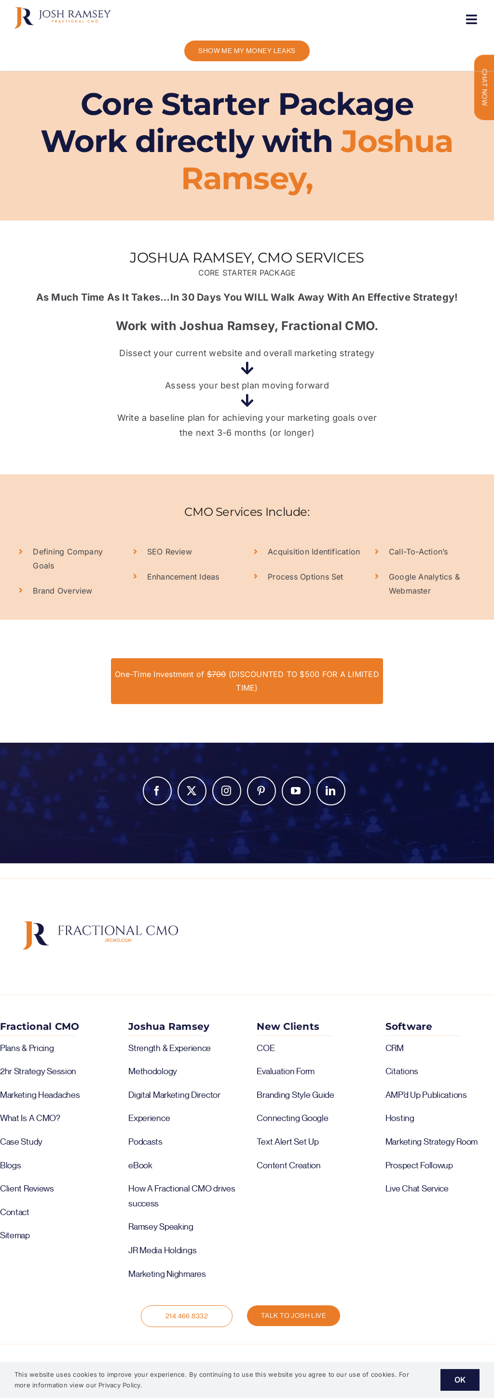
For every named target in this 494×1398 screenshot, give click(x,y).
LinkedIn (330, 790)
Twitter (192, 790)
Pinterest (261, 790)
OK (460, 1379)
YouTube (296, 790)
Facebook (157, 790)
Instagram (226, 790)
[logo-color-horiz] (62, 11)
